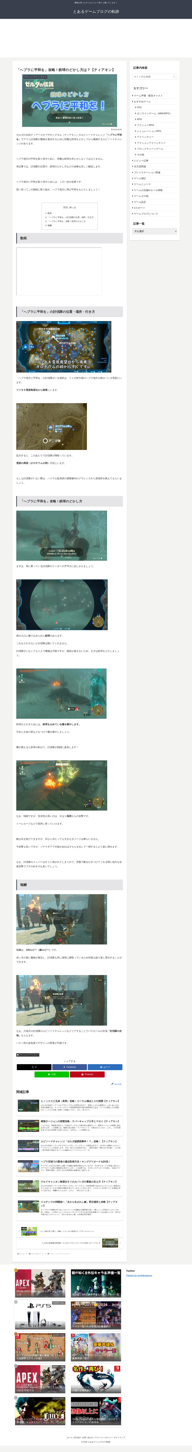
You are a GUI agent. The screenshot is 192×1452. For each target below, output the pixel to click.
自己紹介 (75, 1444)
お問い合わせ (87, 1444)
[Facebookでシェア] (69, 1068)
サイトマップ (123, 1444)
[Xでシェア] (34, 1068)
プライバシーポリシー (105, 1444)
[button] (174, 76)
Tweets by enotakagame (139, 1281)
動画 (48, 213)
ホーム (66, 1444)
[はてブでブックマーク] (105, 1068)
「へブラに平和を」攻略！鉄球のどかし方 (66, 222)
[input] (154, 77)
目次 (65, 207)
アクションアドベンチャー (28, 1056)
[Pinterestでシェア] (87, 1076)
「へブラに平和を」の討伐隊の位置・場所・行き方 (70, 217)
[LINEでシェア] (52, 1076)
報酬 (48, 226)
